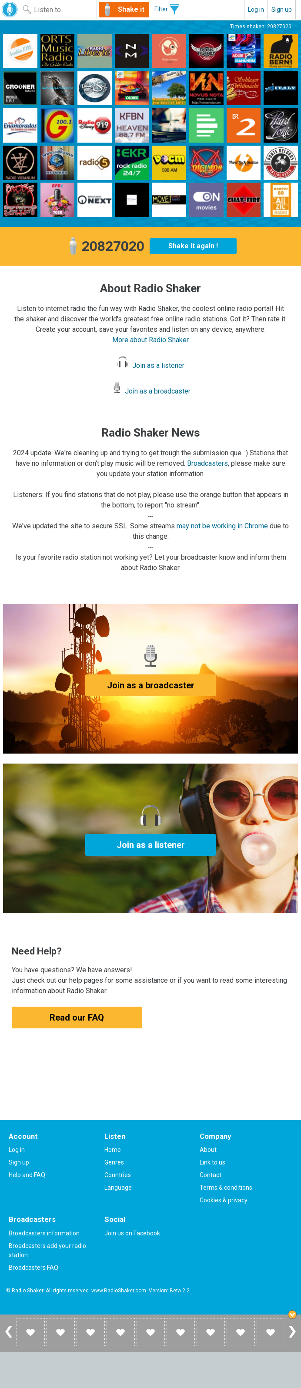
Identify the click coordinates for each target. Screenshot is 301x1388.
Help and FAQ (27, 1174)
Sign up (281, 9)
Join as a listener (150, 365)
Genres (114, 1162)
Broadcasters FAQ (33, 1267)
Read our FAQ (77, 1017)
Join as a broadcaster (151, 391)
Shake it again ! (193, 246)
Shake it (131, 9)
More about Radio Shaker (150, 340)
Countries (117, 1174)
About (208, 1149)
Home (112, 1149)
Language (118, 1187)
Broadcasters (207, 463)
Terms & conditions (226, 1187)
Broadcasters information (44, 1233)
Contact (210, 1174)
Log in (256, 9)
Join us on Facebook (132, 1233)
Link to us (212, 1162)
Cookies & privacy (223, 1200)
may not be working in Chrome (222, 526)
